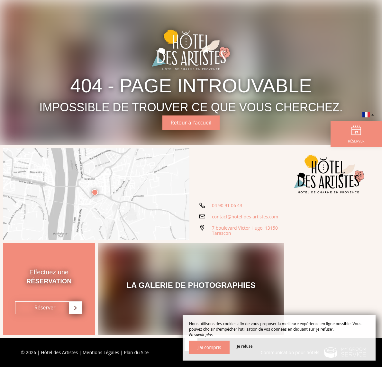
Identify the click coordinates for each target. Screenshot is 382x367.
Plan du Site (136, 352)
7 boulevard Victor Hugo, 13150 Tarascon (245, 230)
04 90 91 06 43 (227, 205)
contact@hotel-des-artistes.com (245, 217)
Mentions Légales (101, 352)
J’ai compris (209, 347)
